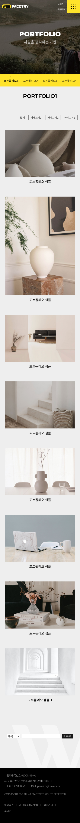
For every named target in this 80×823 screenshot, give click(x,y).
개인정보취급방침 (28, 805)
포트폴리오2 (30, 81)
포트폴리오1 (11, 81)
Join (60, 3)
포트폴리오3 (50, 81)
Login (61, 8)
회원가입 (48, 805)
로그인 (7, 810)
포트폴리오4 (69, 81)
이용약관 (9, 805)
